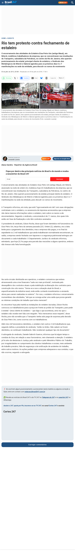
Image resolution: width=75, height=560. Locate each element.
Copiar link (53, 78)
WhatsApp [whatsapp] (7, 78)
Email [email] (34, 78)
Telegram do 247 (48, 397)
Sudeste (10, 38)
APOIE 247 (63, 3)
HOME (3, 38)
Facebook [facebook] (24, 78)
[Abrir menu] (2, 2)
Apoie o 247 (46, 158)
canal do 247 (63, 397)
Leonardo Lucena (14, 159)
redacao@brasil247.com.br (35, 392)
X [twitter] (16, 78)
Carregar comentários (37, 445)
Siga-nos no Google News (62, 158)
